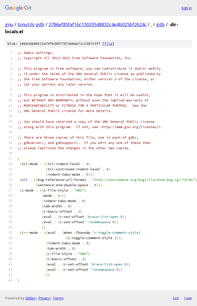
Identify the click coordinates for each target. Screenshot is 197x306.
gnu (9, 24)
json (188, 298)
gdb (160, 24)
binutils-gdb (31, 24)
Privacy (44, 298)
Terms (58, 298)
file (108, 44)
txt (176, 298)
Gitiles (30, 298)
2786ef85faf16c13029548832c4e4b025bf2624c (98, 24)
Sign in (186, 8)
